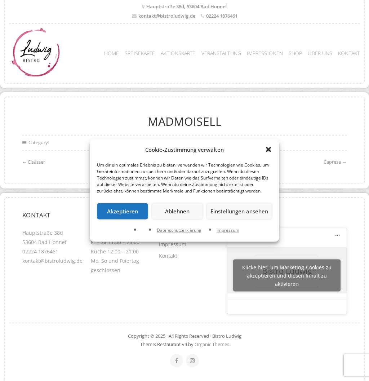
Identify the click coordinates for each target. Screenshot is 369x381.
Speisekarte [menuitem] (140, 53)
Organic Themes (212, 344)
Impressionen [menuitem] (265, 53)
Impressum (228, 230)
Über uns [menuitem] (320, 53)
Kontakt (168, 255)
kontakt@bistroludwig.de (166, 16)
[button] (268, 149)
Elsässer (36, 162)
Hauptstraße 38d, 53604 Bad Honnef (186, 6)
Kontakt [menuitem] (349, 53)
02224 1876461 (221, 16)
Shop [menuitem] (295, 53)
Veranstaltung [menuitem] (221, 53)
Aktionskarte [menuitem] (178, 53)
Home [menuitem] (111, 53)
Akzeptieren (122, 211)
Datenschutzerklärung (179, 230)
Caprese (332, 162)
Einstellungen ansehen (239, 211)
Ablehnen (177, 211)
